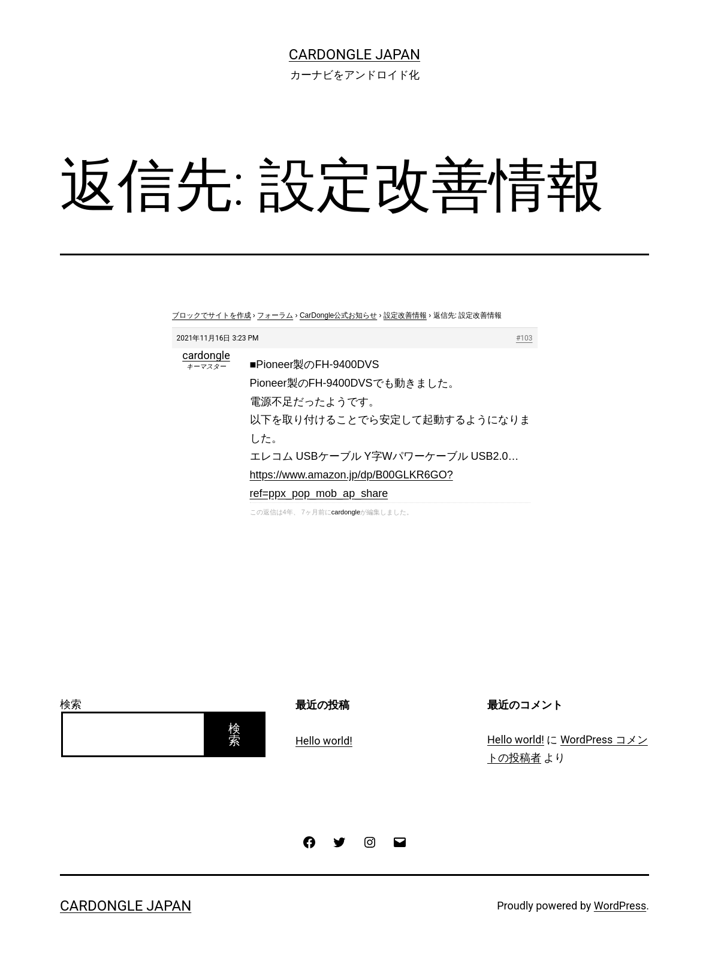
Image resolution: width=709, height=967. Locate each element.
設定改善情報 (405, 315)
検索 (71, 704)
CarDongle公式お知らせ (338, 315)
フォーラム (275, 315)
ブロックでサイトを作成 (211, 315)
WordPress (620, 905)
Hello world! (323, 740)
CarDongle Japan (354, 54)
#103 (524, 338)
